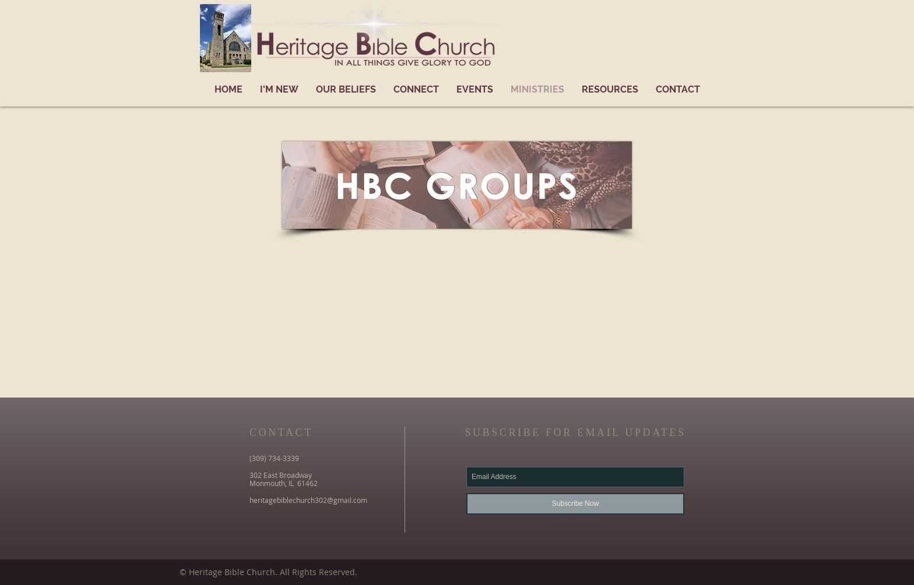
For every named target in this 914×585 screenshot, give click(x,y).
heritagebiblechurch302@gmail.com (308, 500)
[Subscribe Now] (575, 504)
